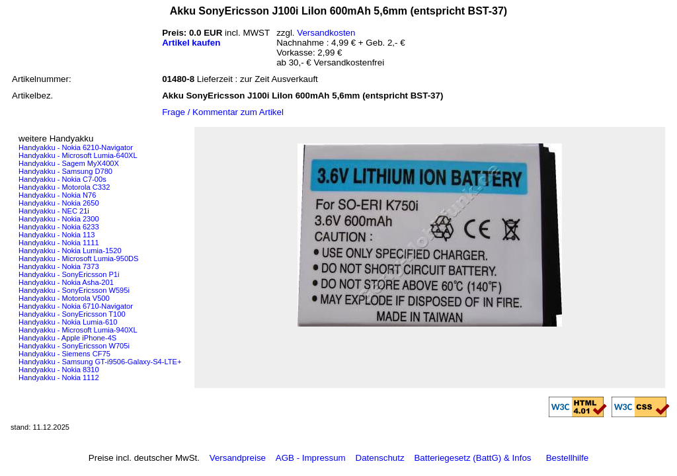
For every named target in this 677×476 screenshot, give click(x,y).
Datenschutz (380, 458)
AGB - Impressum (311, 458)
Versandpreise (238, 458)
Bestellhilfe (567, 458)
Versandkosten (326, 33)
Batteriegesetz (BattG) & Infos (472, 458)
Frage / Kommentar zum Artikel (223, 112)
